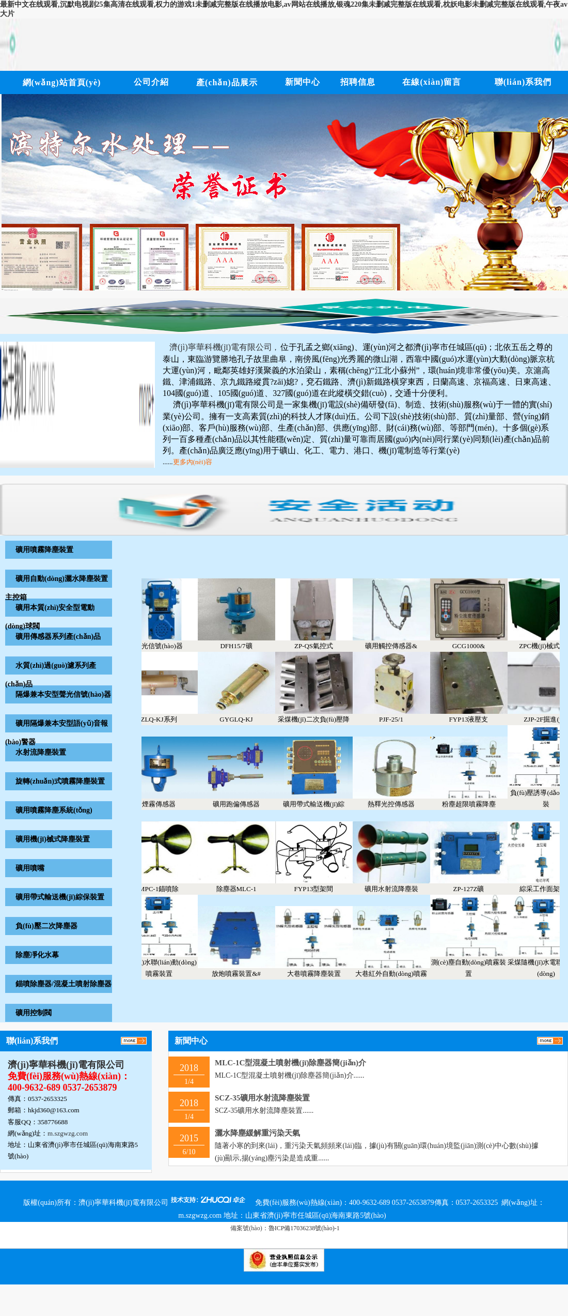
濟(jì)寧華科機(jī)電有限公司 (66, 1065)
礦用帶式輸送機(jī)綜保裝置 (59, 897)
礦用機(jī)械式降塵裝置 (52, 839)
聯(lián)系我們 (523, 82)
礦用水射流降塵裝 (399, 889)
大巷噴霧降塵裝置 (322, 973)
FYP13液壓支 (476, 719)
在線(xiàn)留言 (431, 82)
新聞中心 (302, 82)
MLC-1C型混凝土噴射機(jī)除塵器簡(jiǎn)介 (290, 1063)
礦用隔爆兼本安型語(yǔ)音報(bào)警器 (56, 733)
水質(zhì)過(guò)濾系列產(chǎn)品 (50, 675)
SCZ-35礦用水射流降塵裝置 (262, 1098)
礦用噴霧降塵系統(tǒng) (53, 810)
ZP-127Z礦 (476, 889)
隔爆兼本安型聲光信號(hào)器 (63, 694)
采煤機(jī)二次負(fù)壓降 (321, 719)
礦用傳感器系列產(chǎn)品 (58, 636)
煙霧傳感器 (166, 804)
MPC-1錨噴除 (166, 889)
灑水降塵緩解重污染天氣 (257, 1133)
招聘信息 (357, 82)
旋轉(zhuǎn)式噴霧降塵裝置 (60, 781)
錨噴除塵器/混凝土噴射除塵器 (63, 984)
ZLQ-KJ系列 (166, 719)
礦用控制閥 (33, 1013)
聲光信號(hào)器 (166, 646)
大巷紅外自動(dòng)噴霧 (399, 973)
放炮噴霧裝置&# (244, 973)
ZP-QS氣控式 (321, 646)
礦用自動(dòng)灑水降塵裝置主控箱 (56, 588)
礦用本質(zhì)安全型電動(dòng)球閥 (49, 617)
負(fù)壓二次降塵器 (46, 926)
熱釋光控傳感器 (398, 804)
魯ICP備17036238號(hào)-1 (304, 1228)
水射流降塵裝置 (40, 752)
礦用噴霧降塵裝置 (44, 550)
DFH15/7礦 (244, 646)
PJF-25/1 (399, 719)
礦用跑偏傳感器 (243, 804)
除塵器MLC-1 (244, 889)
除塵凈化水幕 (37, 955)
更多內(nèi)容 (193, 462)
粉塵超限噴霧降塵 (476, 804)
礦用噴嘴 (29, 868)
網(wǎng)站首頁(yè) (62, 82)
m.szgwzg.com (68, 1133)
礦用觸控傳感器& (399, 646)
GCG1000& (476, 646)
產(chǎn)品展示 (227, 82)
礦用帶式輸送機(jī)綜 (322, 804)
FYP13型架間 (321, 889)
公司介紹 (151, 82)
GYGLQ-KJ (243, 719)
